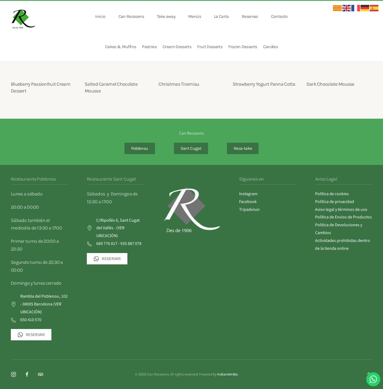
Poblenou (139, 148)
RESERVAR (31, 334)
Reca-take (243, 148)
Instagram (248, 194)
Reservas (250, 16)
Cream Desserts (177, 46)
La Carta (221, 16)
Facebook (248, 202)
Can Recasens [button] (131, 16)
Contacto (279, 16)
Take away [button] (166, 16)
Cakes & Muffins (120, 46)
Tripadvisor (249, 209)
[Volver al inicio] (24, 16)
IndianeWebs (227, 374)
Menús (194, 16)
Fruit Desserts (209, 46)
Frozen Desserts (242, 46)
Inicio (100, 16)
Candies (270, 46)
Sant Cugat (191, 148)
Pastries (149, 46)
